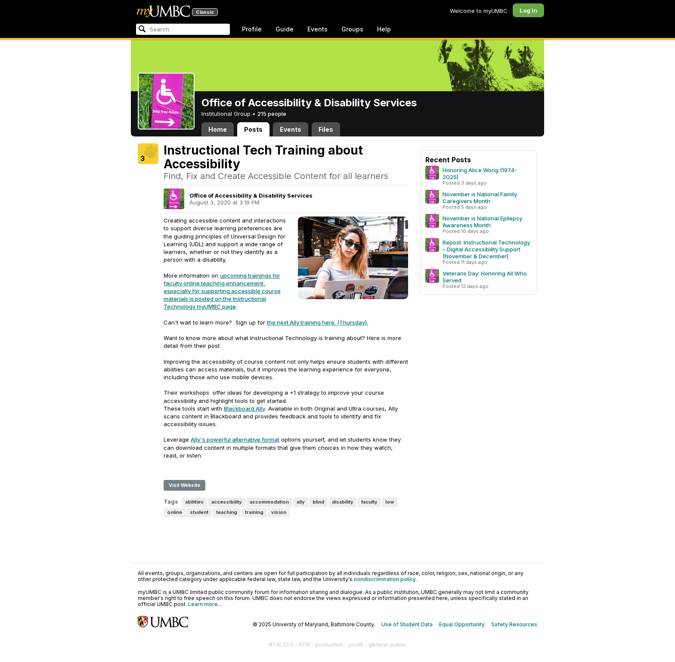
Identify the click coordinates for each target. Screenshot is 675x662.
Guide (285, 29)
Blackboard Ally (244, 408)
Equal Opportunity (462, 624)
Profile (252, 29)
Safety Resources (514, 624)
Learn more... (205, 604)
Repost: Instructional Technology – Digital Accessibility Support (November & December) (486, 249)
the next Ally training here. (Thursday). (317, 322)
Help (384, 29)
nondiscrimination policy (385, 579)
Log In (528, 10)
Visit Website (184, 485)
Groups (352, 29)
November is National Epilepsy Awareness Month (482, 222)
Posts (253, 129)
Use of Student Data (407, 624)
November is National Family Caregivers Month (480, 197)
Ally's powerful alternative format (235, 439)
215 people (271, 113)
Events (317, 29)
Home (217, 129)
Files (326, 129)
